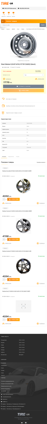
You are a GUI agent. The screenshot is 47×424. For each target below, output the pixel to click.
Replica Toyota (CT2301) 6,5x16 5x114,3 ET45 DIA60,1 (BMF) (17, 211)
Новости (2, 375)
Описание (4, 156)
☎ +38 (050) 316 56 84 (23, 8)
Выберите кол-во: (6, 75)
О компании (3, 363)
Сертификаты (4, 365)
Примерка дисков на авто (6, 386)
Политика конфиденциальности (7, 381)
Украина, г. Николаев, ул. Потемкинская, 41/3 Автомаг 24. (13, 404)
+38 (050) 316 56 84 (6, 396)
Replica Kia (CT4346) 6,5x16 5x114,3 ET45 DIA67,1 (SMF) (16, 291)
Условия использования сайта (7, 383)
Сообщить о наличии (23, 86)
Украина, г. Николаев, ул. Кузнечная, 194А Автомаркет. (12, 406)
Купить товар (13, 199)
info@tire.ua (4, 401)
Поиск (43, 25)
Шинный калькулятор (5, 388)
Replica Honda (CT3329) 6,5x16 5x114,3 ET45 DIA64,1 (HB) (16, 251)
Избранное (9, 15)
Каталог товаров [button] (9, 21)
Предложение (11, 156)
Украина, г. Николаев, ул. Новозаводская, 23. (11, 408)
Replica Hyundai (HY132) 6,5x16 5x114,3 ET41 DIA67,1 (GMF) (17, 171)
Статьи (2, 372)
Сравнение (3, 15)
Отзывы (17, 156)
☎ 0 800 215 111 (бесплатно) (9, 8)
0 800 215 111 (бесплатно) (7, 394)
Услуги (2, 368)
